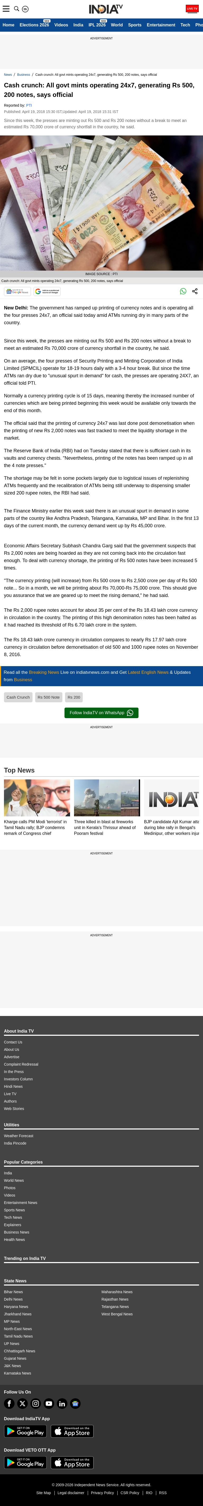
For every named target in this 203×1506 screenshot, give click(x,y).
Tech (185, 25)
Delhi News (13, 1299)
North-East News (18, 1329)
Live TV (10, 1094)
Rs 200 (74, 697)
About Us (11, 1049)
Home (8, 25)
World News (14, 1180)
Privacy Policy (102, 1493)
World (117, 25)
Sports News (14, 1210)
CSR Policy (130, 1493)
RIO (149, 1493)
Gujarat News (15, 1358)
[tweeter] (22, 1403)
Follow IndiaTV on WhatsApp (101, 713)
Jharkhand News (17, 1314)
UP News (11, 1344)
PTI (29, 105)
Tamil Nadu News (18, 1336)
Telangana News (115, 1307)
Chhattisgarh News (19, 1351)
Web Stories (14, 1109)
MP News (12, 1321)
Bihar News (13, 1292)
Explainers (12, 1225)
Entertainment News (20, 1203)
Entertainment (161, 25)
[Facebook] (9, 1403)
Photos (10, 1188)
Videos (61, 25)
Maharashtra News (117, 1292)
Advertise (11, 1057)
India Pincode (15, 1143)
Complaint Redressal (21, 1064)
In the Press (14, 1072)
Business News (16, 1232)
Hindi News (13, 1086)
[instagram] (35, 1403)
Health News (14, 1239)
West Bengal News (117, 1314)
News (8, 75)
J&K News (12, 1366)
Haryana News (16, 1307)
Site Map (43, 1493)
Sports (135, 25)
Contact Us (13, 1042)
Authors (10, 1101)
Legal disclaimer (71, 1493)
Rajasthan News (115, 1299)
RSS (163, 1493)
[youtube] (49, 1403)
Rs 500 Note (49, 697)
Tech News (13, 1217)
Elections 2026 (34, 25)
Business (23, 75)
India (78, 25)
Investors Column (18, 1079)
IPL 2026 (97, 25)
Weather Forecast (18, 1136)
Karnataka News (17, 1373)
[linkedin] (62, 1403)
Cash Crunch (18, 697)
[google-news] (75, 1403)
